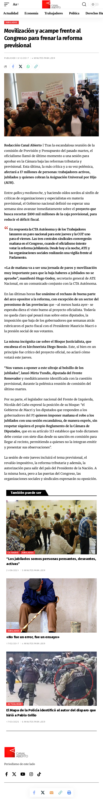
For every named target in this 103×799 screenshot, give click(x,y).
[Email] (51, 792)
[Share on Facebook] (12, 66)
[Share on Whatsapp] (28, 66)
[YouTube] (22, 774)
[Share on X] (20, 66)
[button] (7, 4)
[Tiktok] (39, 774)
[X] (14, 774)
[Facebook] (6, 774)
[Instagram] (31, 774)
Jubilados (11, 22)
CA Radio (13, 552)
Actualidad (14, 704)
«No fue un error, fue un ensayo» (32, 637)
